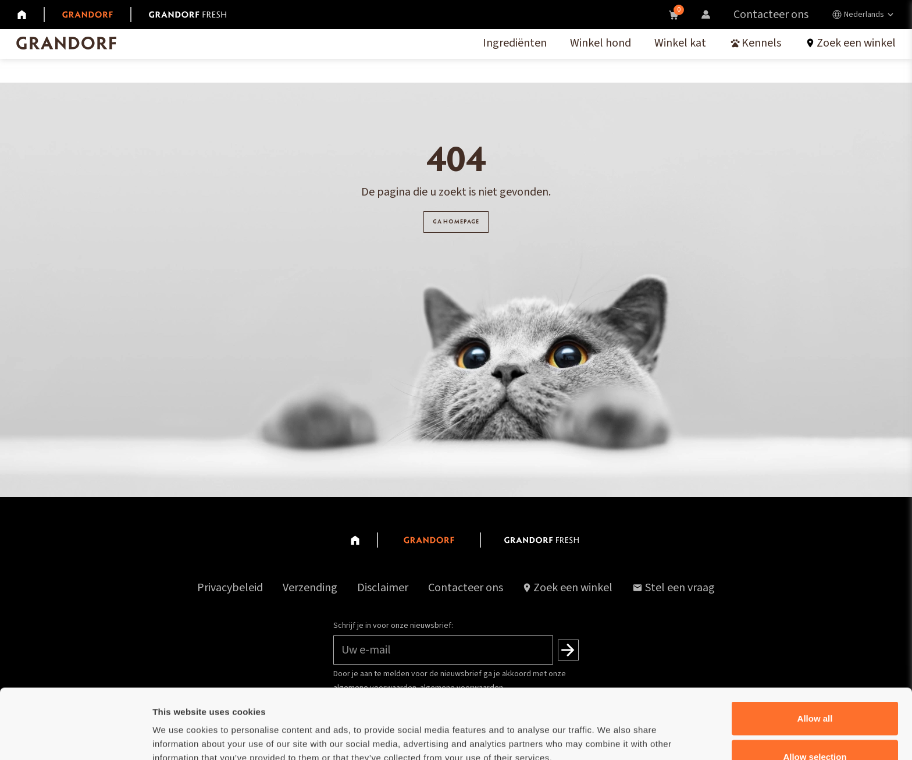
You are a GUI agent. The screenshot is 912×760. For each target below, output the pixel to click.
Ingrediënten (515, 43)
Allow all (815, 653)
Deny (815, 729)
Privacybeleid (230, 588)
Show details (610, 730)
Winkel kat (680, 43)
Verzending (310, 588)
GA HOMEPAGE (455, 226)
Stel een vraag (673, 588)
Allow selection (814, 691)
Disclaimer (382, 588)
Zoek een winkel (572, 588)
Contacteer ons (770, 14)
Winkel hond (600, 43)
